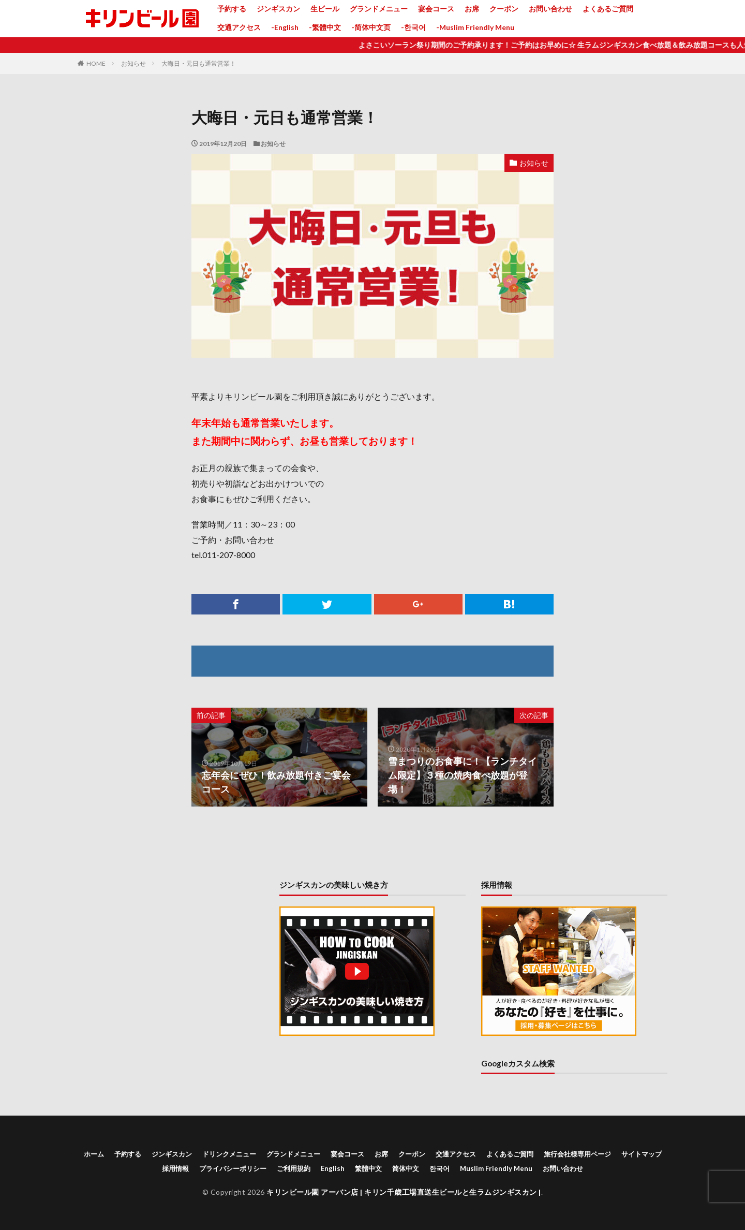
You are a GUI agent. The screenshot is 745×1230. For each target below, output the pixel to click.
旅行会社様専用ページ (577, 1154)
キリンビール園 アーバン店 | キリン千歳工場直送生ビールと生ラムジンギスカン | (403, 1192)
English (333, 1168)
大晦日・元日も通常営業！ (198, 63)
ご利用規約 (293, 1168)
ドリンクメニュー (229, 1154)
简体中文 (405, 1168)
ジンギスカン (278, 8)
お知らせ (133, 63)
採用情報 (175, 1168)
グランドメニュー (379, 8)
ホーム (94, 1154)
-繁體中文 (325, 27)
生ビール (324, 8)
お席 (472, 8)
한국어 (439, 1168)
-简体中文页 (371, 27)
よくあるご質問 (608, 8)
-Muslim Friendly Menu (475, 27)
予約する (231, 8)
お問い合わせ (550, 8)
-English (285, 27)
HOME (96, 63)
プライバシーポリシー (232, 1168)
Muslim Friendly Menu (496, 1168)
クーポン (503, 8)
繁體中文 (368, 1168)
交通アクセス (239, 27)
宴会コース (436, 8)
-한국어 (413, 27)
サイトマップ (641, 1154)
